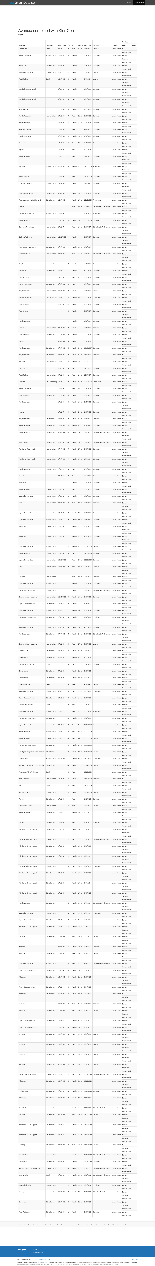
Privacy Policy (37, 1259)
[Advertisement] (77, 15)
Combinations (139, 3)
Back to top (134, 1259)
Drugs (129, 3)
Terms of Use (47, 1259)
